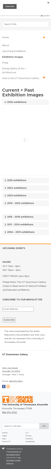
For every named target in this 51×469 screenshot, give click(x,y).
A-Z (27, 433)
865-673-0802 (15, 381)
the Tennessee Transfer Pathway (13, 460)
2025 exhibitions (15, 180)
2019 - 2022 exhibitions (19, 203)
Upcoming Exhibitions (14, 51)
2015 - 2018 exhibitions (18, 217)
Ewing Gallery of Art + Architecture (14, 70)
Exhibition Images (12, 57)
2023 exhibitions (15, 195)
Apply (4, 436)
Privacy (29, 436)
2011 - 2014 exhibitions (18, 224)
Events (4, 433)
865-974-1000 (9, 412)
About (5, 45)
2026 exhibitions (15, 102)
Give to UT (6, 441)
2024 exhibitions (15, 188)
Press (5, 62)
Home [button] (23, 37)
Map (4, 439)
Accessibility (30, 441)
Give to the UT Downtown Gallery (23, 78)
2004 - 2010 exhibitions (19, 232)
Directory (29, 439)
